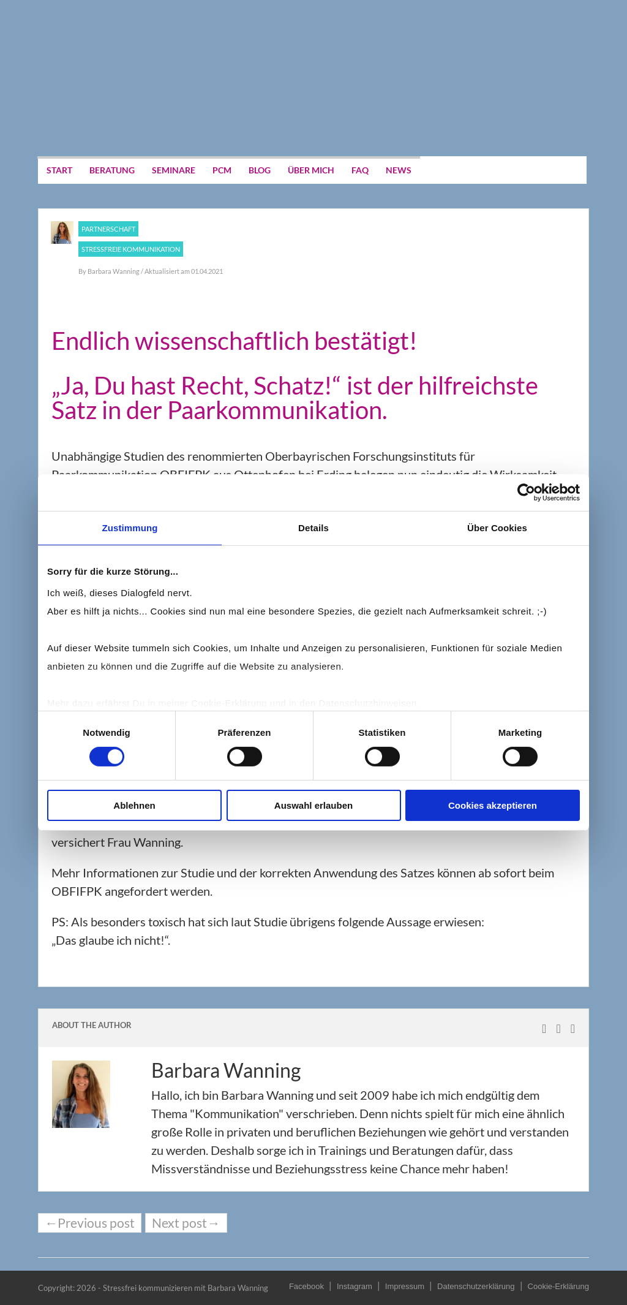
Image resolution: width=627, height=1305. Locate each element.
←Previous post (90, 1223)
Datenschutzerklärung (475, 1286)
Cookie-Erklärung (558, 1286)
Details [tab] (313, 528)
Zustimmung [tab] (130, 528)
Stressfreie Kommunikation (130, 249)
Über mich (311, 170)
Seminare (173, 170)
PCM (221, 170)
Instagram (354, 1286)
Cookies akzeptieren (492, 805)
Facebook (306, 1286)
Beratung (112, 170)
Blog (260, 170)
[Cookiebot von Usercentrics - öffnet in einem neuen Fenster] (526, 492)
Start (59, 170)
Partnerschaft (108, 229)
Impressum (404, 1286)
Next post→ (186, 1223)
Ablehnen (134, 805)
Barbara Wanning (114, 271)
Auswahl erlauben (313, 805)
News (398, 170)
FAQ (360, 170)
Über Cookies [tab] (497, 528)
